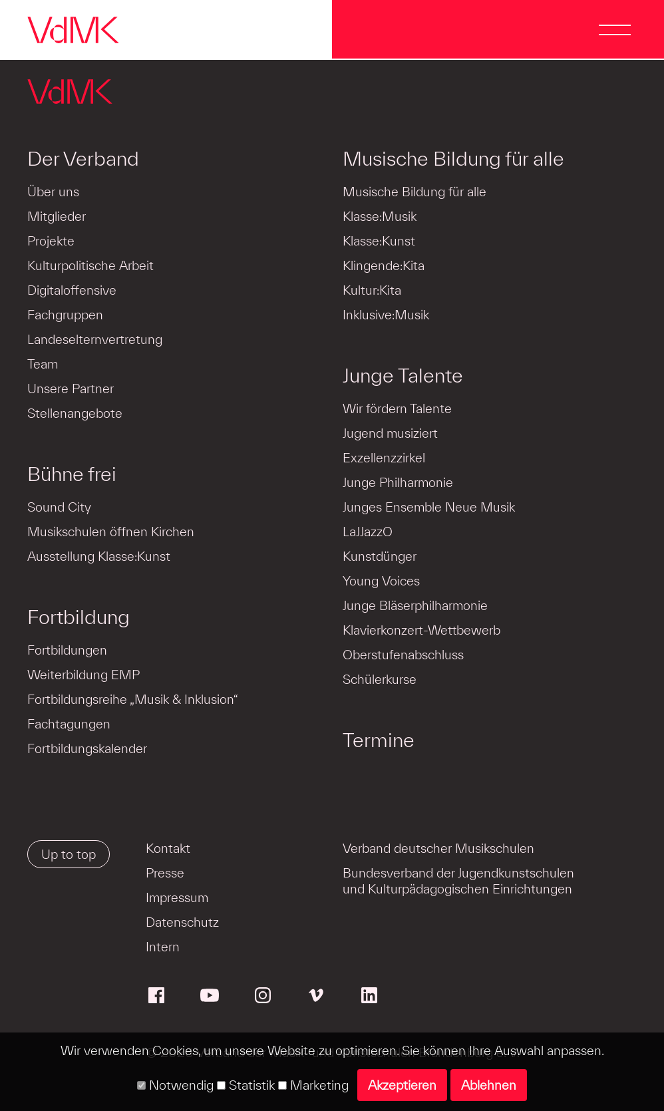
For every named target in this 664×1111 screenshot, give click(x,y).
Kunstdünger (379, 556)
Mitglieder (56, 216)
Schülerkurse (379, 679)
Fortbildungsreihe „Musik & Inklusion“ (132, 699)
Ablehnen (488, 1085)
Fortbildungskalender (87, 748)
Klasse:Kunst (379, 241)
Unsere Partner (70, 388)
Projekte (51, 241)
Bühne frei (71, 473)
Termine (379, 739)
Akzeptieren (402, 1085)
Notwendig (175, 1085)
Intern (163, 946)
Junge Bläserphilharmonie (415, 605)
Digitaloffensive (71, 290)
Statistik (246, 1085)
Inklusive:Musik (386, 314)
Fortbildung (78, 616)
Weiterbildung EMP (83, 674)
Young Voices (381, 580)
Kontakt (168, 848)
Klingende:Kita (383, 265)
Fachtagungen (68, 723)
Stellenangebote (74, 413)
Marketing (313, 1085)
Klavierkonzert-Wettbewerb (421, 630)
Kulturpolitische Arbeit (90, 265)
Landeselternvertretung (94, 339)
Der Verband (83, 158)
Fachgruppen (65, 314)
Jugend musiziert (390, 433)
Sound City (59, 507)
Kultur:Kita (372, 290)
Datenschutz (182, 922)
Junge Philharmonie (398, 482)
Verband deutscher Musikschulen (438, 848)
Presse (165, 873)
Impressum (177, 897)
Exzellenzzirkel (384, 457)
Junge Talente (403, 375)
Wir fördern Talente (397, 408)
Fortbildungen (67, 650)
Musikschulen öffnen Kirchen (110, 531)
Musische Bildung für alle (453, 158)
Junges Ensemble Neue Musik (429, 507)
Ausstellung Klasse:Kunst (98, 556)
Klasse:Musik (379, 216)
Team (42, 364)
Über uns (53, 191)
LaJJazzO (368, 531)
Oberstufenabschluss (403, 654)
